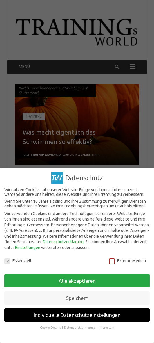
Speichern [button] (77, 295)
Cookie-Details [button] (50, 325)
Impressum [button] (106, 325)
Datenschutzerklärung (63, 239)
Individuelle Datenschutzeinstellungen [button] (77, 312)
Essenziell (17, 258)
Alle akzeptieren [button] (77, 278)
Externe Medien (127, 258)
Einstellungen (27, 245)
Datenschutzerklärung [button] (80, 325)
